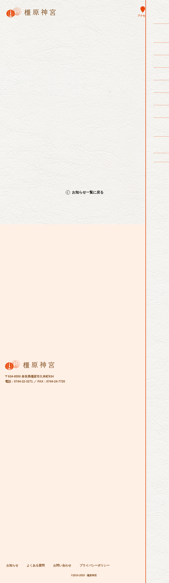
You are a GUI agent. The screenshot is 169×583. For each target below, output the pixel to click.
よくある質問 (36, 565)
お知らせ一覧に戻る (88, 192)
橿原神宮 (92, 575)
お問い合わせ (62, 565)
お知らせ (12, 565)
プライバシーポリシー (94, 565)
